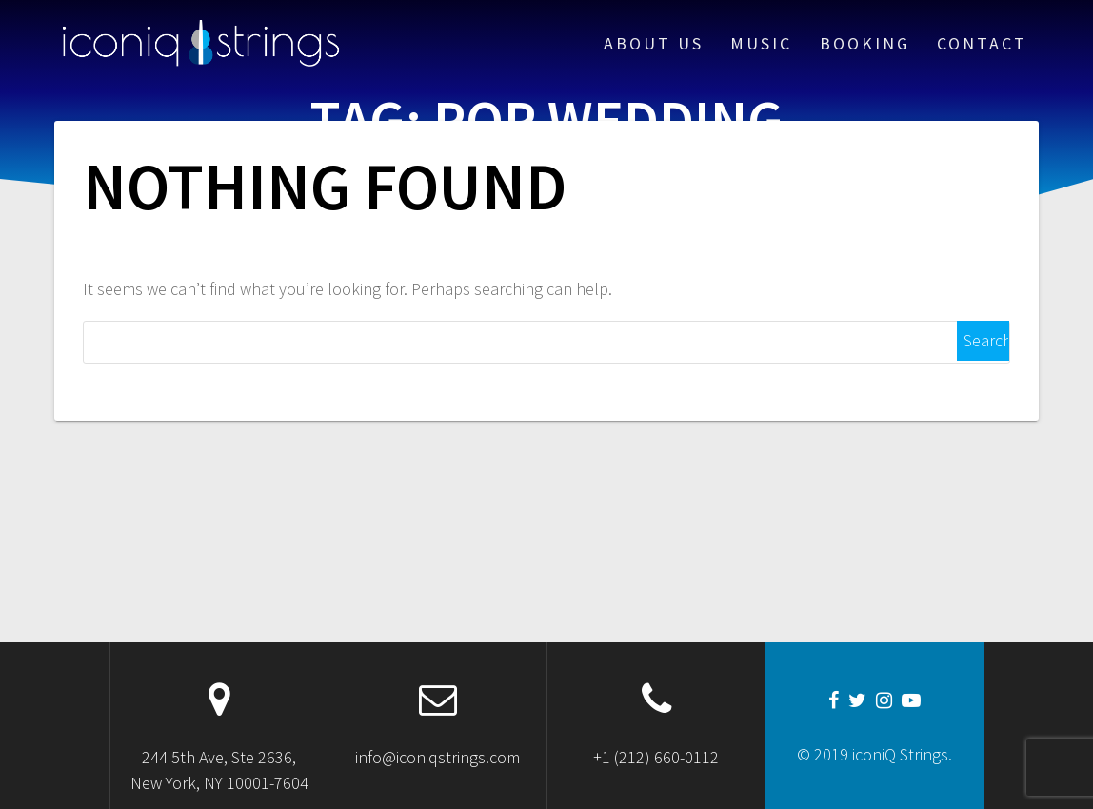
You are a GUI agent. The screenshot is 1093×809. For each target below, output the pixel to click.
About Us (654, 43)
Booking (865, 43)
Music (761, 43)
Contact (982, 43)
